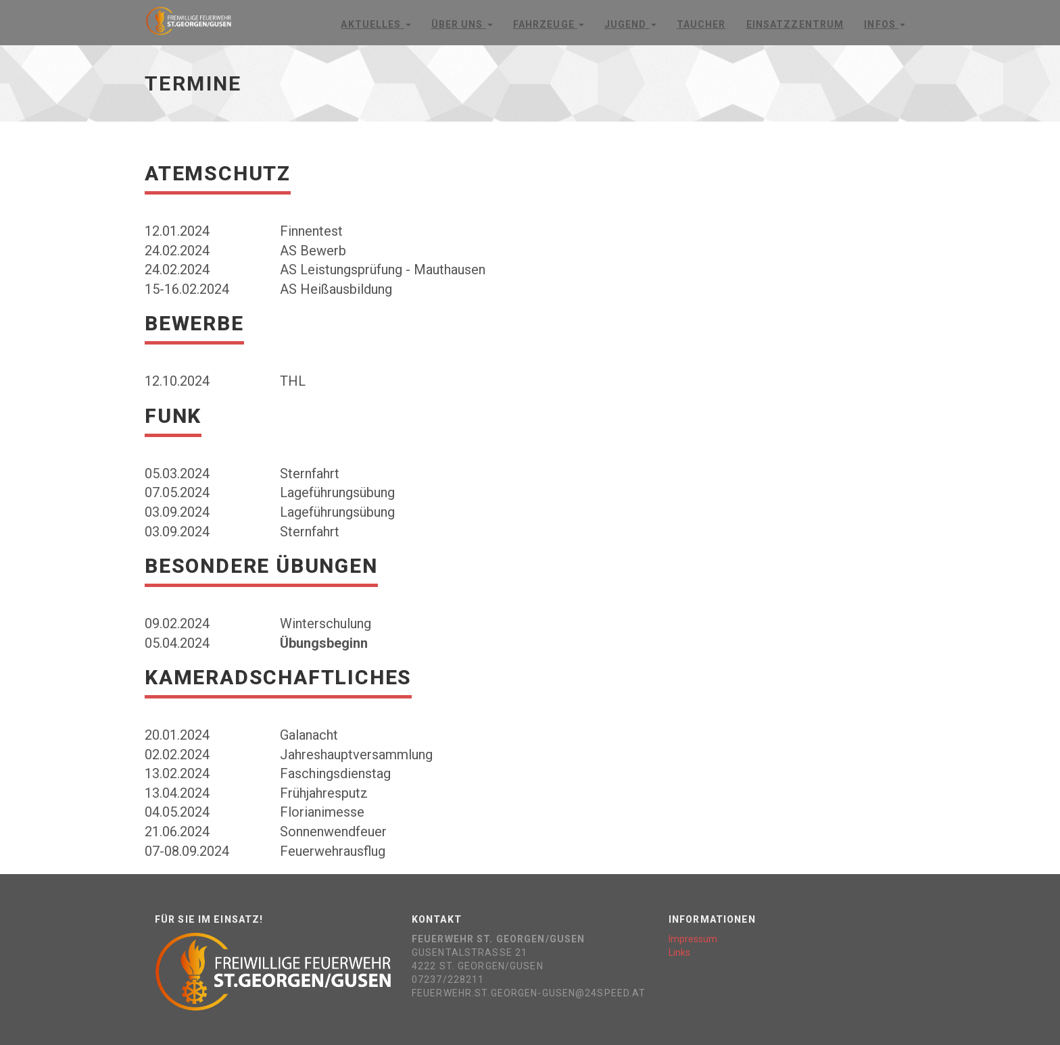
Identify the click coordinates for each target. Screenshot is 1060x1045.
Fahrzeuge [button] (548, 24)
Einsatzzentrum (795, 24)
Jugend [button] (630, 24)
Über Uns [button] (462, 24)
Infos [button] (884, 24)
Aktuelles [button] (375, 24)
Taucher (701, 24)
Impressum (693, 939)
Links (679, 952)
